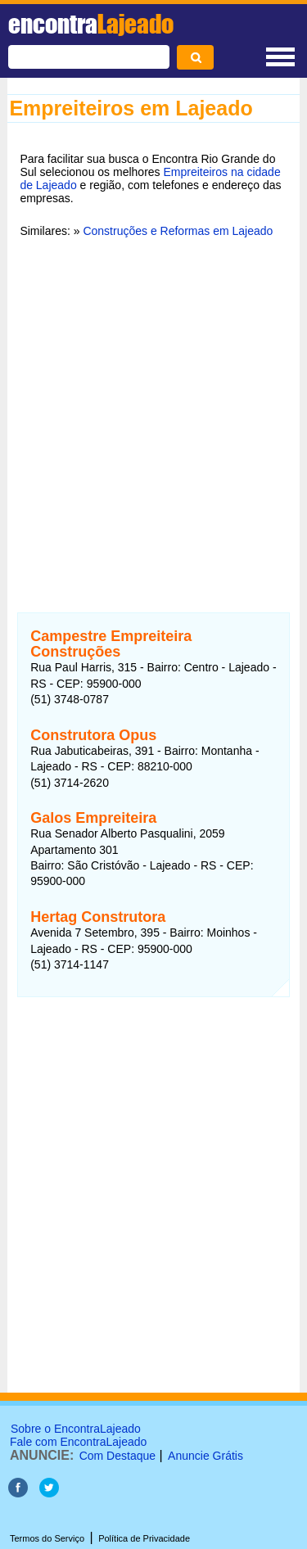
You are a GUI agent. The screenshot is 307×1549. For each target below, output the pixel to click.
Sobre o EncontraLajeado (76, 1428)
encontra (91, 23)
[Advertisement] (153, 414)
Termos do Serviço (47, 1538)
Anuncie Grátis (205, 1455)
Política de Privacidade (144, 1538)
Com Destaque (117, 1455)
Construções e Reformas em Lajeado (178, 230)
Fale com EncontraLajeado (78, 1441)
